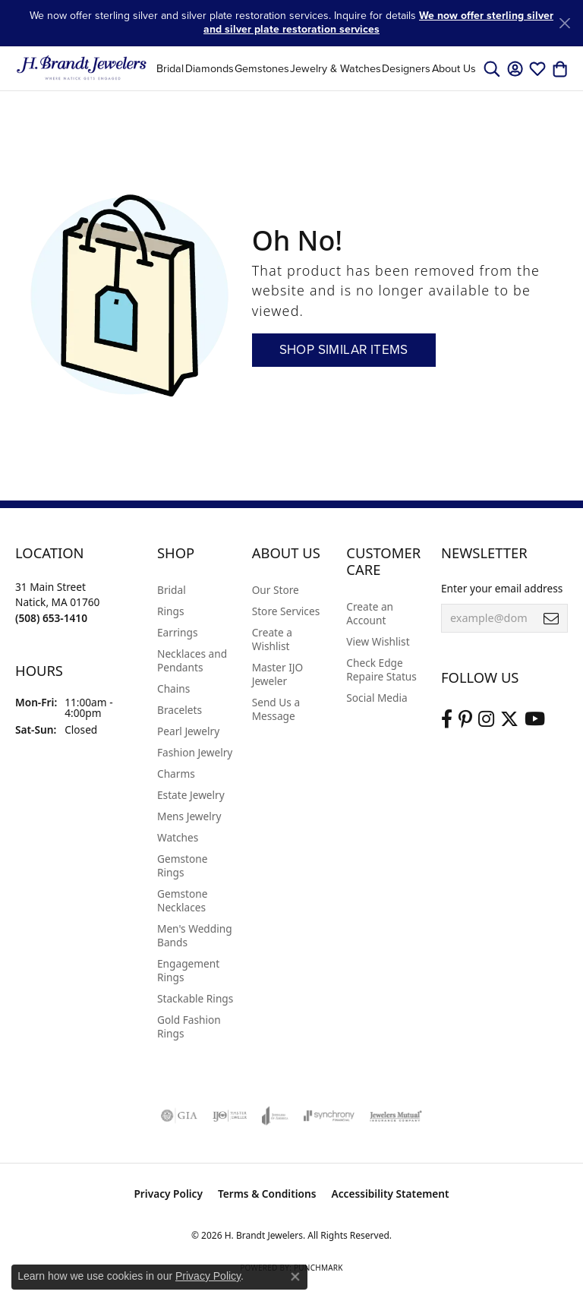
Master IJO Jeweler (278, 674)
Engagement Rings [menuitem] (188, 970)
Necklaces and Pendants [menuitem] (192, 660)
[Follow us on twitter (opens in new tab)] (509, 719)
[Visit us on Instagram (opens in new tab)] (486, 719)
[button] (491, 68)
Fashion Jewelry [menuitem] (194, 752)
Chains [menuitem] (173, 688)
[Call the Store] (51, 618)
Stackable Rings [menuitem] (195, 998)
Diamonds (209, 68)
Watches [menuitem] (177, 837)
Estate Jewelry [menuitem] (191, 795)
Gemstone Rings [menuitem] (182, 865)
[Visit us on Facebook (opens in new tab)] (446, 719)
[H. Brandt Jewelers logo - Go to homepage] (82, 68)
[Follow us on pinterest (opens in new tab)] (465, 719)
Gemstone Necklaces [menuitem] (182, 900)
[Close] (564, 23)
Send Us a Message (276, 709)
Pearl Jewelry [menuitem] (188, 731)
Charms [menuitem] (176, 773)
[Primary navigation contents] (316, 68)
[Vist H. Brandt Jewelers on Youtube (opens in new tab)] (535, 719)
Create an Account (369, 613)
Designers (406, 68)
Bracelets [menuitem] (179, 710)
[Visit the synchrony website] (329, 1115)
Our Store (275, 590)
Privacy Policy (168, 1193)
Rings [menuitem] (170, 611)
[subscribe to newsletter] (551, 618)
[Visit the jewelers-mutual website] (396, 1115)
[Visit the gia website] (179, 1115)
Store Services (286, 611)
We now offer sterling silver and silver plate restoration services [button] (378, 22)
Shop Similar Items (343, 349)
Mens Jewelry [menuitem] (189, 816)
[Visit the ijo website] (230, 1115)
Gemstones (262, 68)
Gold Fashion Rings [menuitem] (189, 1026)
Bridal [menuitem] (171, 590)
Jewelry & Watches (335, 68)
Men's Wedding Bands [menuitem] (194, 935)
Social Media (376, 697)
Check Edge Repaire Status (381, 669)
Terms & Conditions (267, 1193)
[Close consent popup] (295, 1276)
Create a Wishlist (272, 639)
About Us (454, 68)
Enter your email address (502, 588)
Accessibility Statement (390, 1193)
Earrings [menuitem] (177, 632)
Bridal (170, 68)
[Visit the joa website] (275, 1115)
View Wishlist (377, 641)
